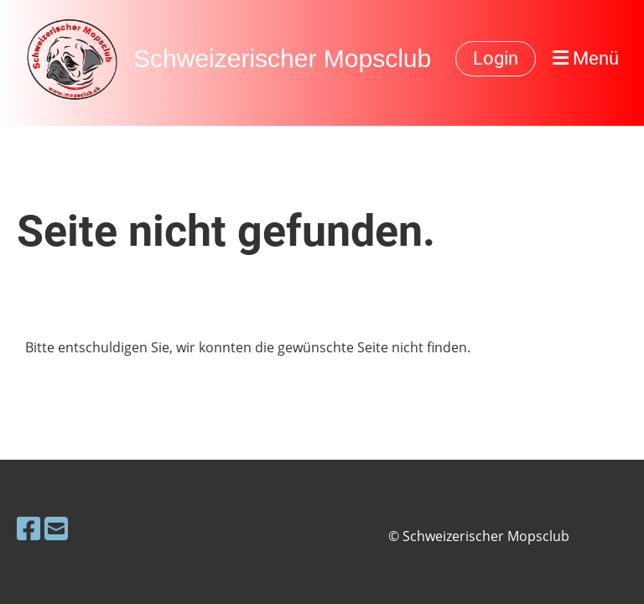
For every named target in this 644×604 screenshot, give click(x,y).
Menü (586, 58)
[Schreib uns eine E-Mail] (56, 528)
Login (495, 58)
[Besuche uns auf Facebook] (28, 528)
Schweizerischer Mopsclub (282, 58)
